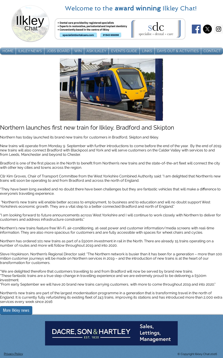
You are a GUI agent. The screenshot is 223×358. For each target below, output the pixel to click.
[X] (207, 29)
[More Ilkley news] (16, 310)
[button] (30, 51)
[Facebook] (196, 29)
